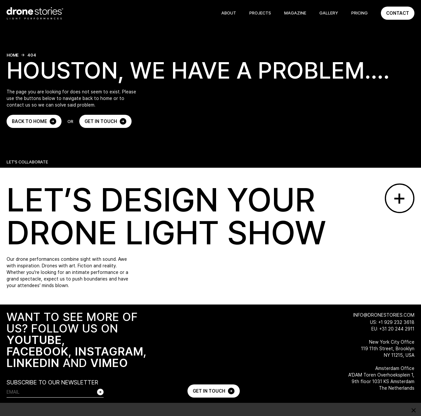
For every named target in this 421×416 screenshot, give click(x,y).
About (228, 13)
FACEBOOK (37, 351)
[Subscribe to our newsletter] (100, 392)
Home (13, 55)
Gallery (328, 13)
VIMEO (109, 363)
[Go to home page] (35, 13)
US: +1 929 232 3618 (392, 322)
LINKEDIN (33, 363)
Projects (260, 13)
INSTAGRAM (109, 351)
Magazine (295, 13)
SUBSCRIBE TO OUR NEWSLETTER (52, 382)
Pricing (359, 13)
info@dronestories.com (383, 315)
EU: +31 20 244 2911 (392, 328)
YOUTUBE (34, 340)
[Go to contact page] (399, 198)
